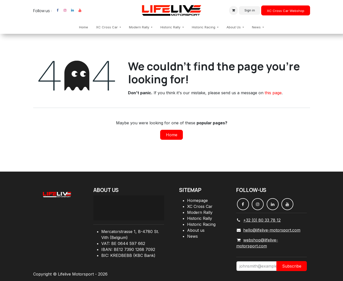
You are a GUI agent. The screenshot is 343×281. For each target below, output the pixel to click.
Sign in (249, 10)
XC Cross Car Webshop (285, 11)
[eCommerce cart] (233, 10)
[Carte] (128, 207)
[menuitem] (83, 27)
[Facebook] (57, 10)
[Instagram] (65, 10)
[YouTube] (80, 10)
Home (171, 134)
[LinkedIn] (72, 10)
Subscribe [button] (291, 266)
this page (273, 92)
